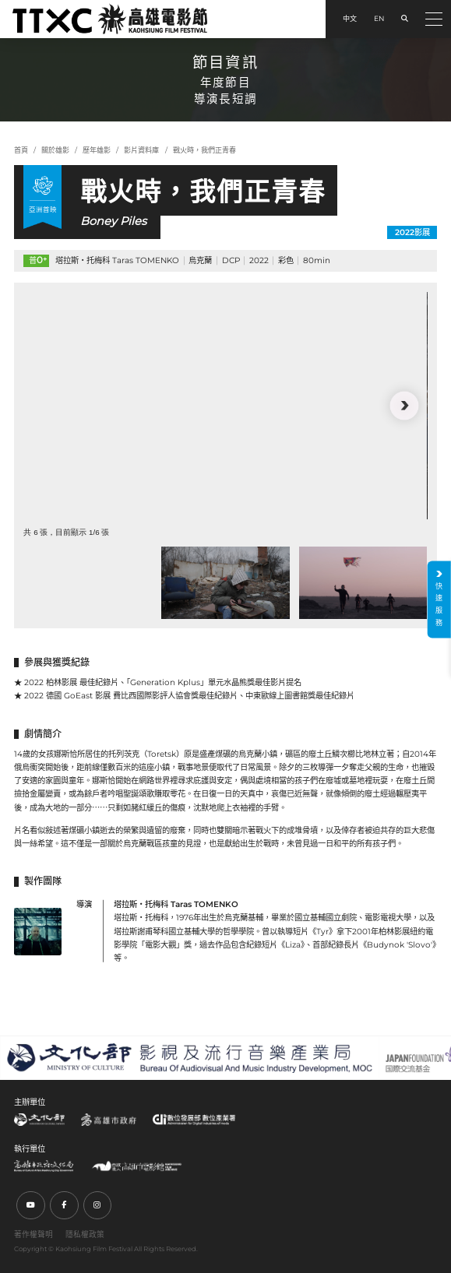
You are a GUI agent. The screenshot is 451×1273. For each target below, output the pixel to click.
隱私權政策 (84, 1234)
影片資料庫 (141, 150)
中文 (350, 18)
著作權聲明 (33, 1234)
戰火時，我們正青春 (204, 150)
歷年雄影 (97, 150)
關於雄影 (55, 150)
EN (379, 18)
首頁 (21, 150)
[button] (404, 405)
